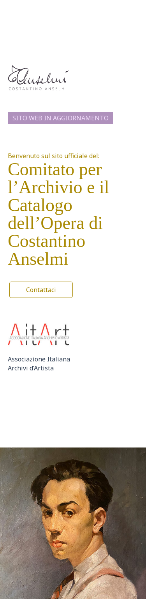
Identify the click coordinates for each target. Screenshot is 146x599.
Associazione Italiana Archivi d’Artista (39, 363)
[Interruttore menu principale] (133, 6)
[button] (41, 290)
